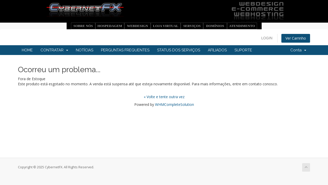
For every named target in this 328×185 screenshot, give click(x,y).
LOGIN (266, 37)
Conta (298, 50)
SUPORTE (243, 50)
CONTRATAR (54, 50)
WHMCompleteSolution (174, 104)
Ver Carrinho (295, 38)
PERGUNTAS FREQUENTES (125, 50)
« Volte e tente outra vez (164, 96)
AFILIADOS (217, 50)
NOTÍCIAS (84, 50)
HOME (27, 50)
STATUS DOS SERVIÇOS (178, 50)
